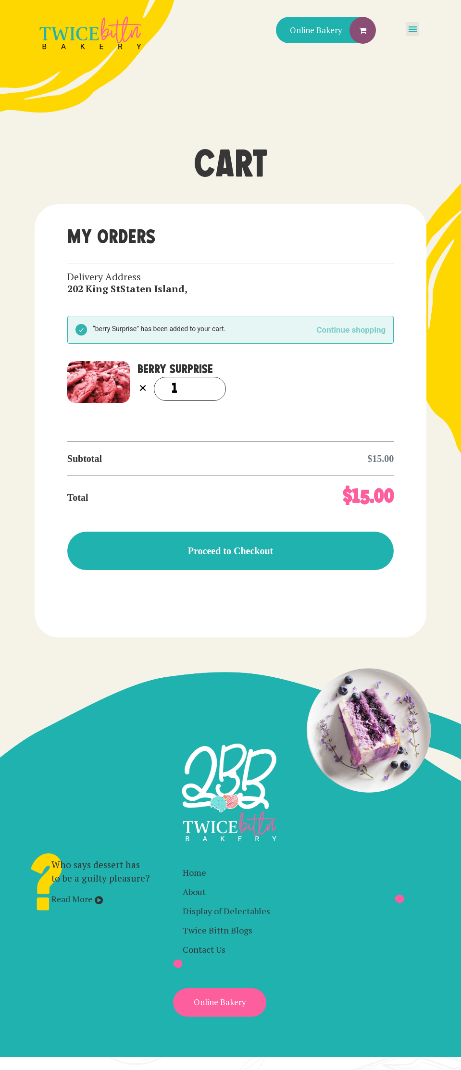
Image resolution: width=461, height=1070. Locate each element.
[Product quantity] (190, 389)
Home (194, 872)
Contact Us (204, 949)
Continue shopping (351, 330)
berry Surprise (175, 369)
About (194, 891)
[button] (413, 29)
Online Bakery (316, 30)
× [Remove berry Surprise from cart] (143, 389)
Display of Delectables (226, 911)
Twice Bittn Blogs (217, 930)
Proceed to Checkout (230, 551)
